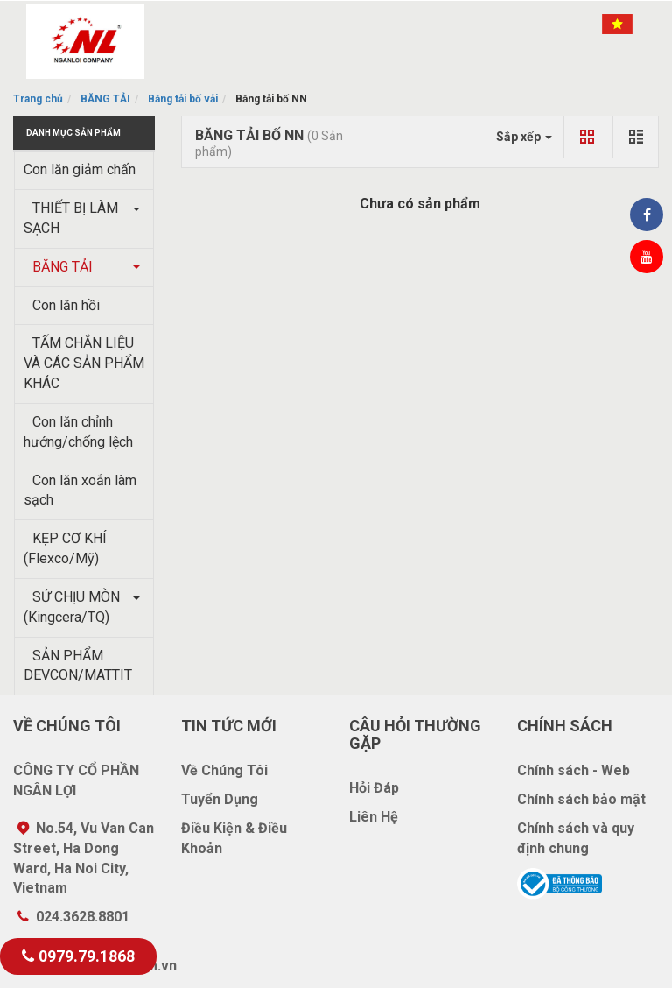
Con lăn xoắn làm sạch (80, 490)
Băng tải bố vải (183, 99)
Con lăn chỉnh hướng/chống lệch (78, 431)
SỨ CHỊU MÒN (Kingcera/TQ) (72, 607)
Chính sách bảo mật (581, 799)
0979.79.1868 (78, 956)
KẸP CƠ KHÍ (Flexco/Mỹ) (65, 548)
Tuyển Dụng (219, 799)
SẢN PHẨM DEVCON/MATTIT (78, 665)
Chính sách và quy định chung (575, 838)
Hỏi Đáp (374, 788)
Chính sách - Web (573, 770)
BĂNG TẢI (105, 99)
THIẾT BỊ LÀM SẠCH (71, 218)
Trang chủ (38, 99)
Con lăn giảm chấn (80, 169)
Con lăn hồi (62, 305)
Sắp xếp (524, 137)
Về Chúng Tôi (224, 770)
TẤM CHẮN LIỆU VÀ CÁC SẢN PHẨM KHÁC (84, 363)
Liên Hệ (373, 816)
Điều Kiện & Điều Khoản (234, 838)
